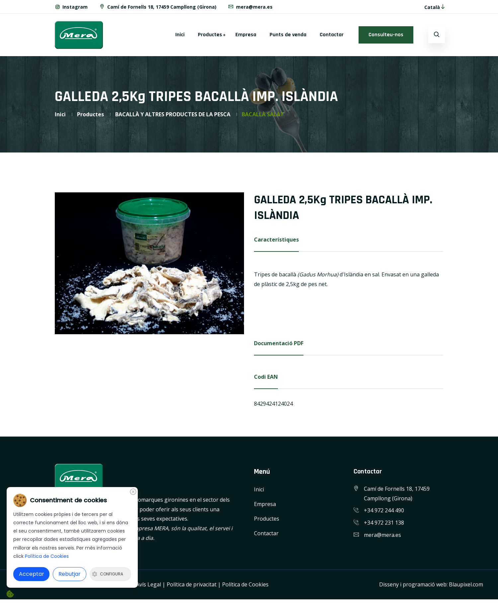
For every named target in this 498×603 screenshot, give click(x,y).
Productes (210, 34)
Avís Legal (148, 584)
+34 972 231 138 (384, 522)
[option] (149, 263)
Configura (107, 574)
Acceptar (31, 574)
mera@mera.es (250, 7)
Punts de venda (288, 34)
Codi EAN (266, 376)
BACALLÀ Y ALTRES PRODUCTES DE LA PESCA (172, 114)
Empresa (245, 34)
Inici (180, 34)
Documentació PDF (278, 343)
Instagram (71, 7)
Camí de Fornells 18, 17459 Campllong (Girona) (157, 7)
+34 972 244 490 (384, 510)
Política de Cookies (245, 584)
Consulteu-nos (386, 34)
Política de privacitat (191, 584)
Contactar (332, 34)
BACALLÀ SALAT (263, 114)
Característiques (276, 239)
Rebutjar (69, 574)
